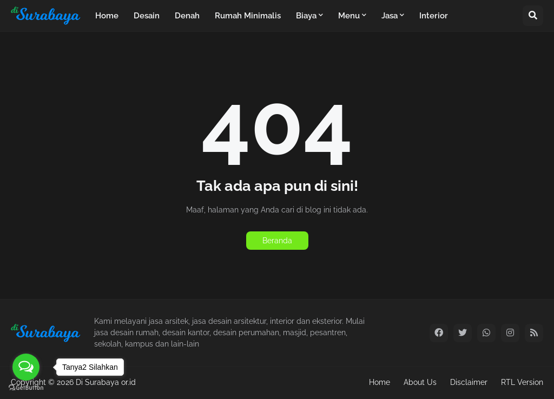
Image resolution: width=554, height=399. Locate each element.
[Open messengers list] (25, 367)
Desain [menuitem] (147, 16)
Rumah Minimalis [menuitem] (248, 16)
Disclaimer (468, 382)
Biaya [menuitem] (306, 16)
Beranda (277, 240)
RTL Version (522, 382)
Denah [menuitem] (187, 16)
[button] (533, 15)
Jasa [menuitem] (389, 16)
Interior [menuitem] (433, 16)
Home (379, 382)
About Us (420, 382)
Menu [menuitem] (349, 16)
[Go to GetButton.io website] (26, 387)
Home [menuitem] (106, 16)
